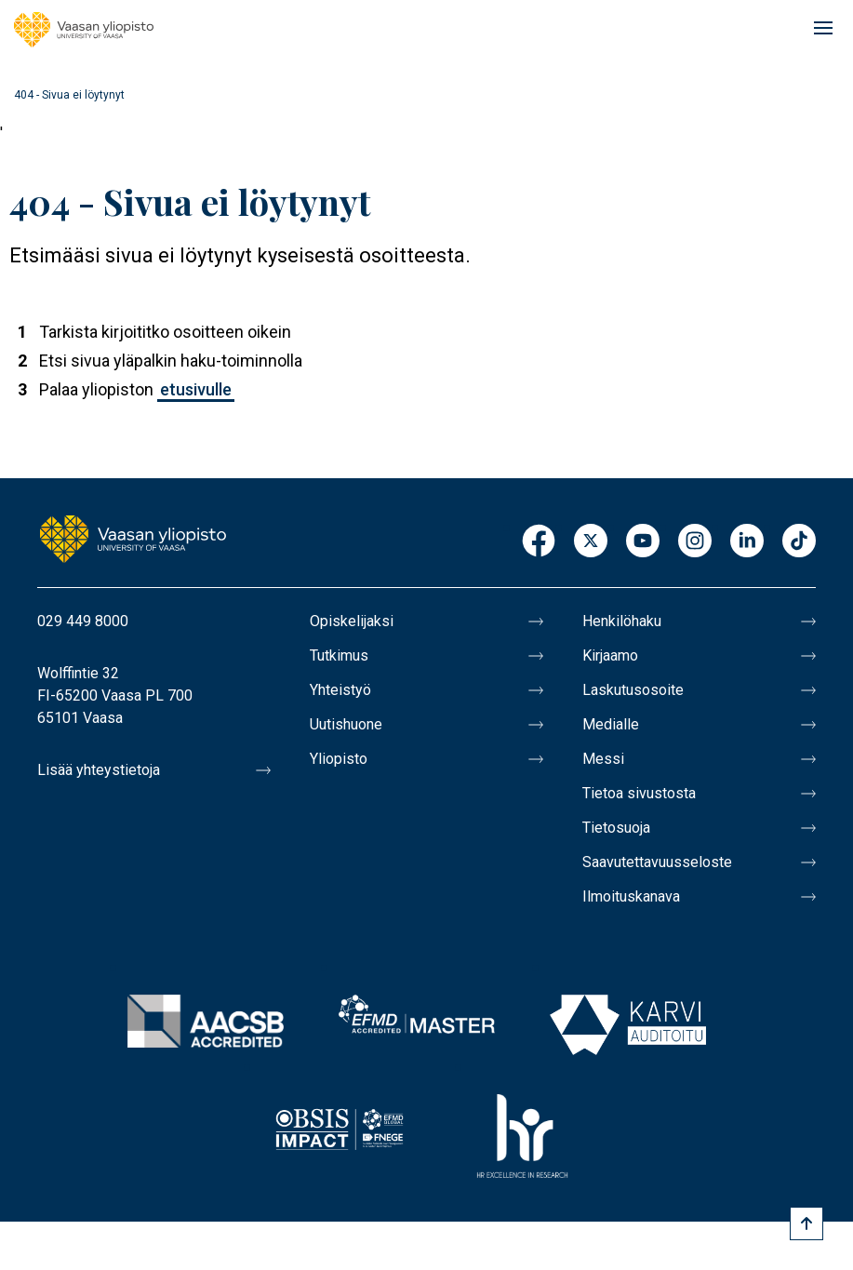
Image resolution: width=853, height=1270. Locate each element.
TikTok (799, 542)
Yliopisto (338, 759)
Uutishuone (346, 724)
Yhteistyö (340, 690)
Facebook (538, 542)
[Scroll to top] (806, 1223)
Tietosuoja (616, 827)
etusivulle (196, 389)
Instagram (695, 542)
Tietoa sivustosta (639, 793)
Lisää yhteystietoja (98, 770)
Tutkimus (339, 655)
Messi (603, 759)
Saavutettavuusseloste (657, 862)
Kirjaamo (610, 655)
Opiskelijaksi (351, 621)
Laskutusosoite (633, 690)
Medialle (610, 724)
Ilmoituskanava (631, 896)
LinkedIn (747, 542)
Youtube (643, 542)
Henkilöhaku (621, 621)
